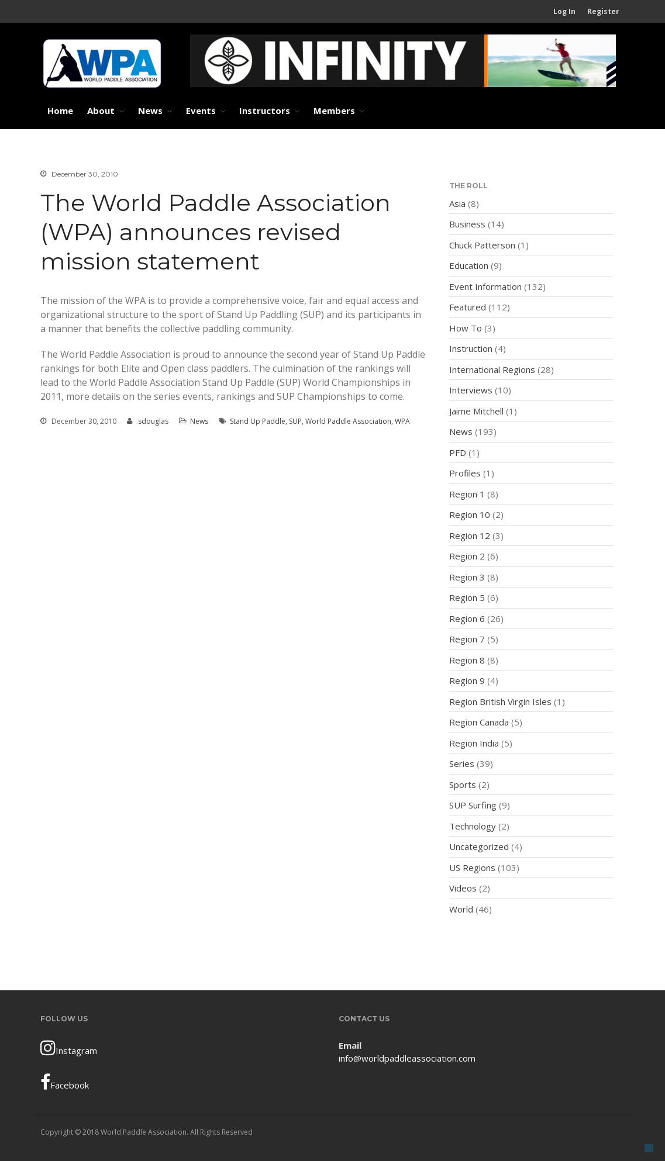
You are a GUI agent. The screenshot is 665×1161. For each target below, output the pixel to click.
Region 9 (467, 680)
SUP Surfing (473, 805)
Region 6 (467, 618)
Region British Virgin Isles (500, 701)
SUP (295, 421)
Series (461, 763)
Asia (457, 203)
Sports (462, 784)
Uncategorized (479, 846)
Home (60, 110)
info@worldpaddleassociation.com (407, 1058)
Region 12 (469, 535)
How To (465, 328)
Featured (467, 307)
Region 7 (467, 639)
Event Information (485, 286)
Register (603, 11)
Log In (564, 11)
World (461, 909)
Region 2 (467, 556)
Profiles (465, 473)
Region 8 (467, 660)
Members (334, 110)
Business (467, 224)
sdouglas (153, 421)
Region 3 (467, 577)
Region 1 (467, 494)
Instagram (68, 1047)
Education (468, 265)
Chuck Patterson (482, 245)
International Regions (492, 369)
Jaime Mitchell (476, 411)
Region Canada (479, 722)
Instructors (264, 110)
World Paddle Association (348, 421)
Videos (463, 888)
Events (201, 110)
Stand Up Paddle (257, 421)
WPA (402, 421)
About (101, 110)
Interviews (470, 390)
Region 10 (469, 514)
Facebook (64, 1082)
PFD (457, 452)
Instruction (470, 348)
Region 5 (467, 597)
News (150, 110)
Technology (472, 826)
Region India (474, 743)
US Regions (472, 867)
